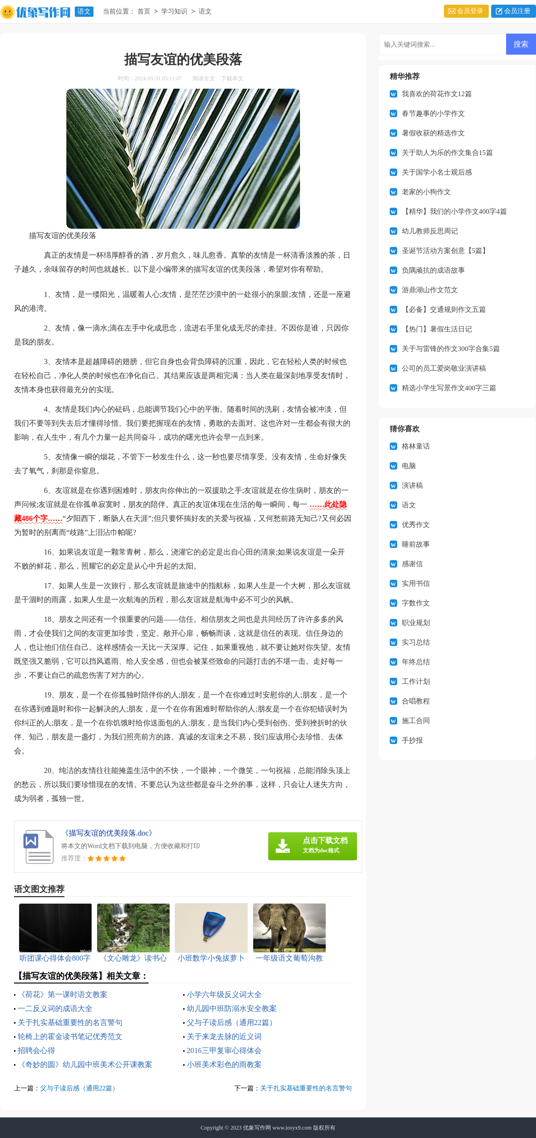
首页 (143, 11)
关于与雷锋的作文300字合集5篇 (451, 348)
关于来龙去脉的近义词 (224, 1036)
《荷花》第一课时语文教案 (62, 994)
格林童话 (416, 446)
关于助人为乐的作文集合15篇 (447, 152)
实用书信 (416, 583)
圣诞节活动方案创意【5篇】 (446, 250)
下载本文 (232, 78)
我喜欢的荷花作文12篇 (437, 94)
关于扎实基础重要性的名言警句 (70, 1022)
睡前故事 (416, 544)
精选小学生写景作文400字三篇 (449, 388)
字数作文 (416, 603)
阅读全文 (204, 78)
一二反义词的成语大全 (55, 1008)
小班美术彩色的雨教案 (224, 1064)
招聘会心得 (36, 1050)
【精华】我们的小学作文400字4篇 (454, 211)
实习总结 (416, 642)
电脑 (409, 466)
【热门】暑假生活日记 (437, 329)
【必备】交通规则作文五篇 (444, 309)
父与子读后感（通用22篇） (232, 1022)
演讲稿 (412, 485)
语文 (84, 11)
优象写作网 (257, 1127)
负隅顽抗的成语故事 (433, 270)
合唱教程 (416, 701)
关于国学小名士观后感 (437, 172)
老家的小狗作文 (426, 192)
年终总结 (416, 662)
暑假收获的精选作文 (433, 133)
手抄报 (412, 740)
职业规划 (416, 622)
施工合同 (416, 720)
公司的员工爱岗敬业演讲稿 (444, 368)
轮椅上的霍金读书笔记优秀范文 (70, 1036)
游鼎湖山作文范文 (430, 290)
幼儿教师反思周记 (430, 231)
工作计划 (416, 681)
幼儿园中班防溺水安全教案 (232, 1008)
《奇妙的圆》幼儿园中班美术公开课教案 (85, 1064)
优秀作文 (416, 524)
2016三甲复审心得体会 (224, 1050)
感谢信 (412, 564)
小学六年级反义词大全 (224, 994)
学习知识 (174, 11)
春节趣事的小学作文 (433, 113)
